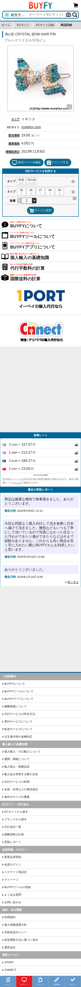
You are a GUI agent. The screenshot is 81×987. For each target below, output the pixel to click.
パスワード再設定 (15, 872)
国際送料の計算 (14, 834)
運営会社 (10, 947)
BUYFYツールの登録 (17, 887)
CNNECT (10, 969)
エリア (15, 119)
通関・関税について (17, 759)
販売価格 (14, 135)
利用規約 (10, 917)
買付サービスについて (18, 721)
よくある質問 (12, 894)
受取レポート (12, 842)
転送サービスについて (18, 729)
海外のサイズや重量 (17, 796)
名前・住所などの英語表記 (21, 789)
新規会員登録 (12, 857)
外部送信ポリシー (15, 932)
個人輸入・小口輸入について (22, 751)
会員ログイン (12, 864)
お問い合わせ (12, 902)
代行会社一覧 (12, 827)
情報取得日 (13, 151)
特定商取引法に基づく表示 (21, 939)
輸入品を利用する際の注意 (21, 774)
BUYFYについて (14, 683)
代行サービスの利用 (17, 781)
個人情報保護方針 (15, 924)
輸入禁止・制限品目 (17, 766)
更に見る (73, 582)
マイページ (11, 879)
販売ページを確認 (26, 162)
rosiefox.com (31, 127)
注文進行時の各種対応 (18, 736)
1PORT (9, 962)
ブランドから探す (15, 819)
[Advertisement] (40, 389)
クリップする (57, 162)
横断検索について (15, 706)
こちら (17, 482)
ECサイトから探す (16, 811)
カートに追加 (40, 210)
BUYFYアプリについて (18, 698)
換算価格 (14, 143)
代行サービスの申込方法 (19, 714)
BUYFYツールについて (18, 691)
